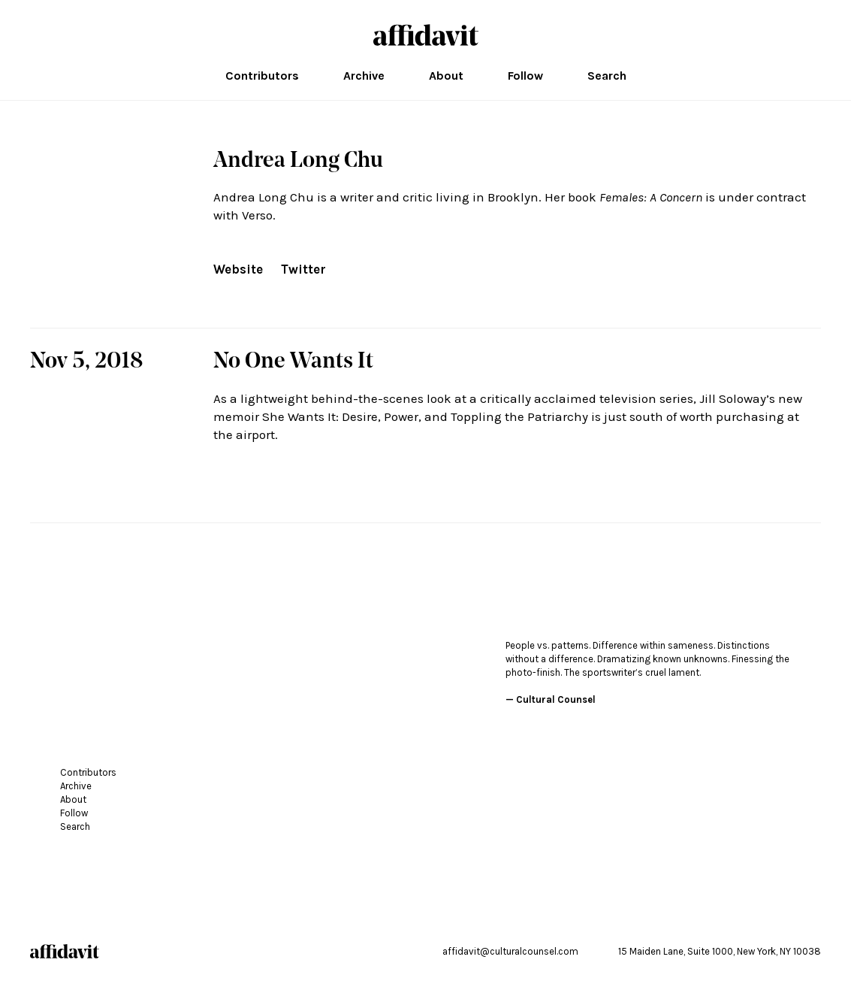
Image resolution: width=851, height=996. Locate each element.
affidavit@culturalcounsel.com (510, 951)
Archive (364, 76)
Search (606, 76)
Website (238, 269)
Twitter (303, 269)
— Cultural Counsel (550, 699)
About (446, 76)
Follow (525, 76)
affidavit (425, 35)
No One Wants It (293, 362)
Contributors (262, 76)
